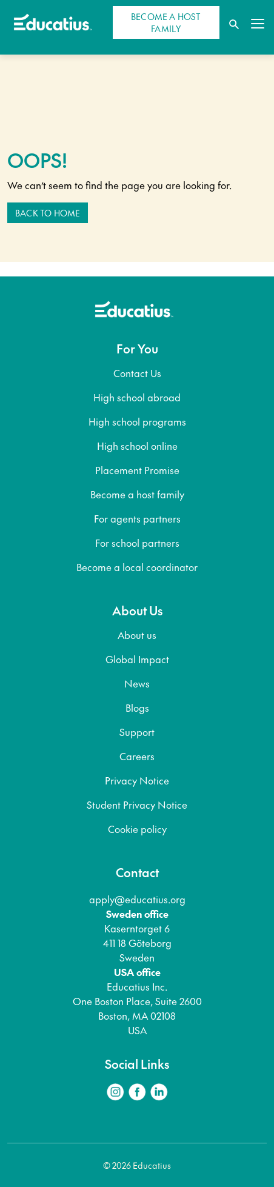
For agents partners (137, 518)
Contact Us (137, 373)
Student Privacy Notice (137, 804)
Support (137, 731)
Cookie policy (137, 828)
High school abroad (137, 397)
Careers (137, 756)
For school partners (137, 542)
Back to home (47, 213)
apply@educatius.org (137, 899)
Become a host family (137, 494)
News (137, 683)
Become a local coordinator (137, 566)
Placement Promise (137, 469)
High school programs (137, 421)
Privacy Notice (137, 780)
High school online (137, 445)
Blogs (137, 707)
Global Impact (137, 659)
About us (137, 634)
